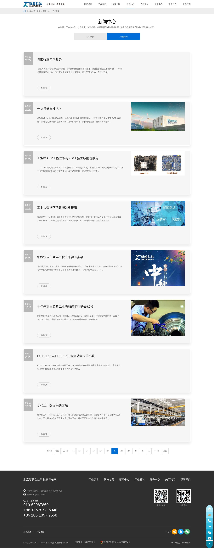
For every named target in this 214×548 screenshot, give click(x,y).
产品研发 (144, 4)
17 (86, 451)
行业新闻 (56, 11)
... (73, 451)
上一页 (65, 451)
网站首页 (88, 4)
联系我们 (187, 4)
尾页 (165, 451)
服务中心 (158, 4)
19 (100, 451)
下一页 (156, 451)
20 (108, 451)
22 (122, 451)
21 (114, 451)
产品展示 (102, 4)
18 (93, 451)
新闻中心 (130, 4)
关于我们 (173, 4)
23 (129, 451)
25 (143, 451)
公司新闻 (90, 37)
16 (79, 451)
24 (136, 451)
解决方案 (116, 4)
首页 (38, 11)
